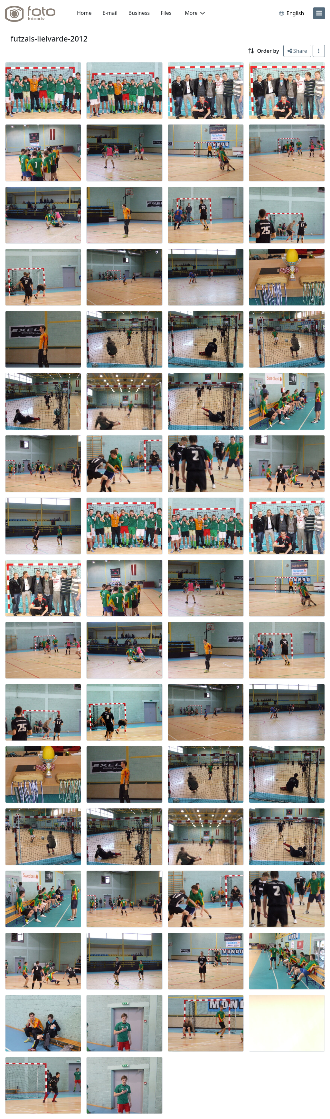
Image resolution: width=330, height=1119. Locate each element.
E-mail (110, 12)
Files (166, 12)
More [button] (195, 12)
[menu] (319, 13)
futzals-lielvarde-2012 (49, 38)
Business (139, 12)
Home (84, 12)
